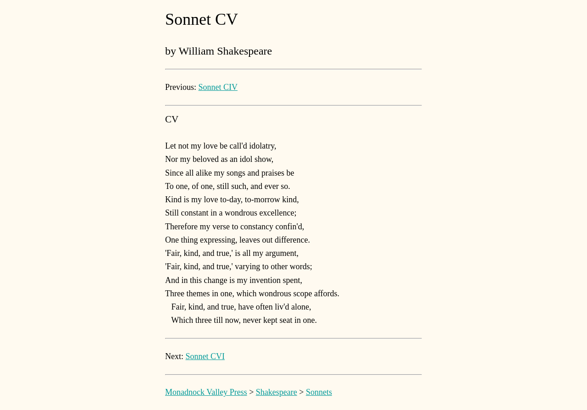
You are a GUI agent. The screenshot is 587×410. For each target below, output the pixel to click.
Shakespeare (276, 392)
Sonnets (319, 392)
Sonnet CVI (205, 356)
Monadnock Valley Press (206, 392)
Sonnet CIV (218, 87)
